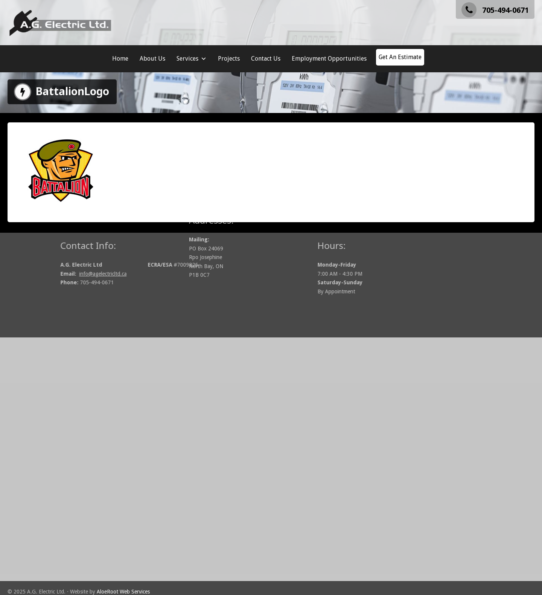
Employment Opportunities (329, 58)
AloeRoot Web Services (123, 592)
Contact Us (265, 58)
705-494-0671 (495, 10)
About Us (152, 58)
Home (120, 58)
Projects (229, 58)
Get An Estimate (400, 57)
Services (192, 58)
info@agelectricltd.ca (130, 274)
